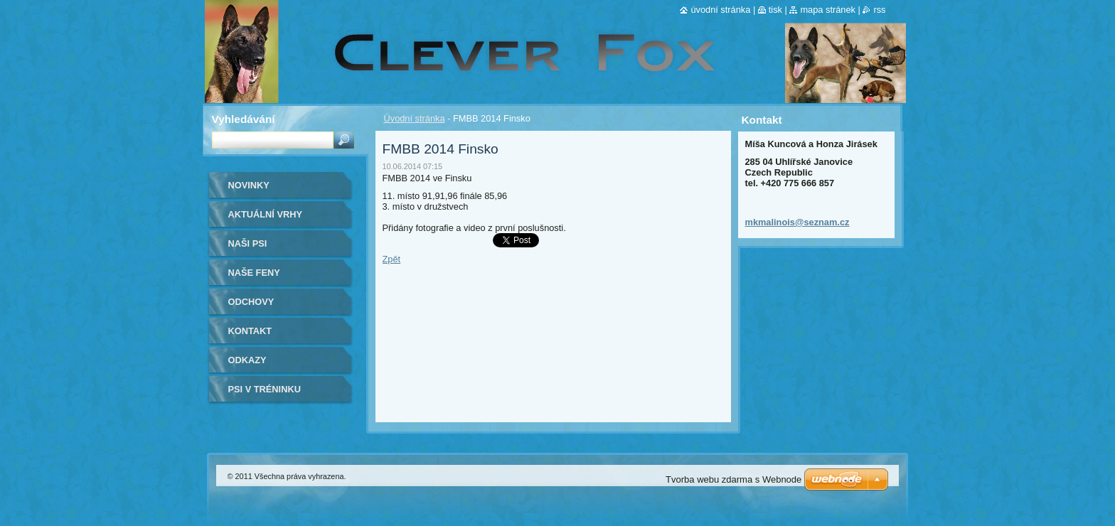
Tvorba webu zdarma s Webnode (733, 479)
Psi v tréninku (264, 389)
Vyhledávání (243, 119)
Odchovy (251, 301)
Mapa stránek (827, 9)
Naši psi (247, 243)
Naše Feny (254, 272)
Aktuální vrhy (265, 214)
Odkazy (247, 360)
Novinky (249, 185)
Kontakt (250, 331)
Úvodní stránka (414, 118)
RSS (879, 9)
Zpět (392, 259)
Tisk (775, 9)
